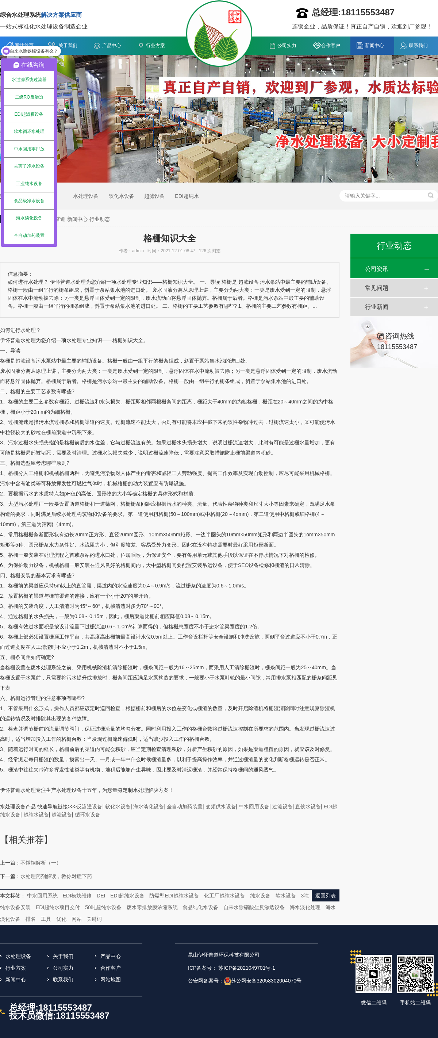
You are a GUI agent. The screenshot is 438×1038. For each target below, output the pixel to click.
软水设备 (286, 896)
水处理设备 (86, 196)
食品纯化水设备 (200, 907)
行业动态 (99, 219)
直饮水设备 (308, 806)
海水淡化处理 (305, 907)
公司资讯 (376, 269)
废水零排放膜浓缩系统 (152, 907)
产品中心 (111, 45)
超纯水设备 (36, 814)
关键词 (94, 919)
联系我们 (418, 45)
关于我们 (67, 45)
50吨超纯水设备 (103, 907)
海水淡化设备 (148, 806)
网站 (77, 919)
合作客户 (330, 45)
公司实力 (286, 45)
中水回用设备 (254, 806)
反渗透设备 (89, 806)
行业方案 (155, 45)
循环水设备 (87, 814)
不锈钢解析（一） (40, 863)
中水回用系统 (42, 896)
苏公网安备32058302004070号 (266, 981)
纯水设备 (260, 896)
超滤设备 (154, 196)
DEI (101, 896)
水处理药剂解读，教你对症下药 (56, 876)
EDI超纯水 (187, 196)
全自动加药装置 (185, 806)
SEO (243, 565)
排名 (31, 919)
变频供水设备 (220, 806)
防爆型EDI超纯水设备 (174, 896)
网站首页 (24, 45)
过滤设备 (282, 806)
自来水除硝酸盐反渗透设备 (254, 907)
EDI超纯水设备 (127, 896)
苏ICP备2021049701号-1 (246, 968)
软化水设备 (121, 196)
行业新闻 (376, 307)
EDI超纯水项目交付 (58, 907)
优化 (61, 919)
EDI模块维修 (77, 896)
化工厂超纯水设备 (224, 896)
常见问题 (376, 288)
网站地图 (110, 980)
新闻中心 (374, 45)
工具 (46, 919)
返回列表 (325, 896)
